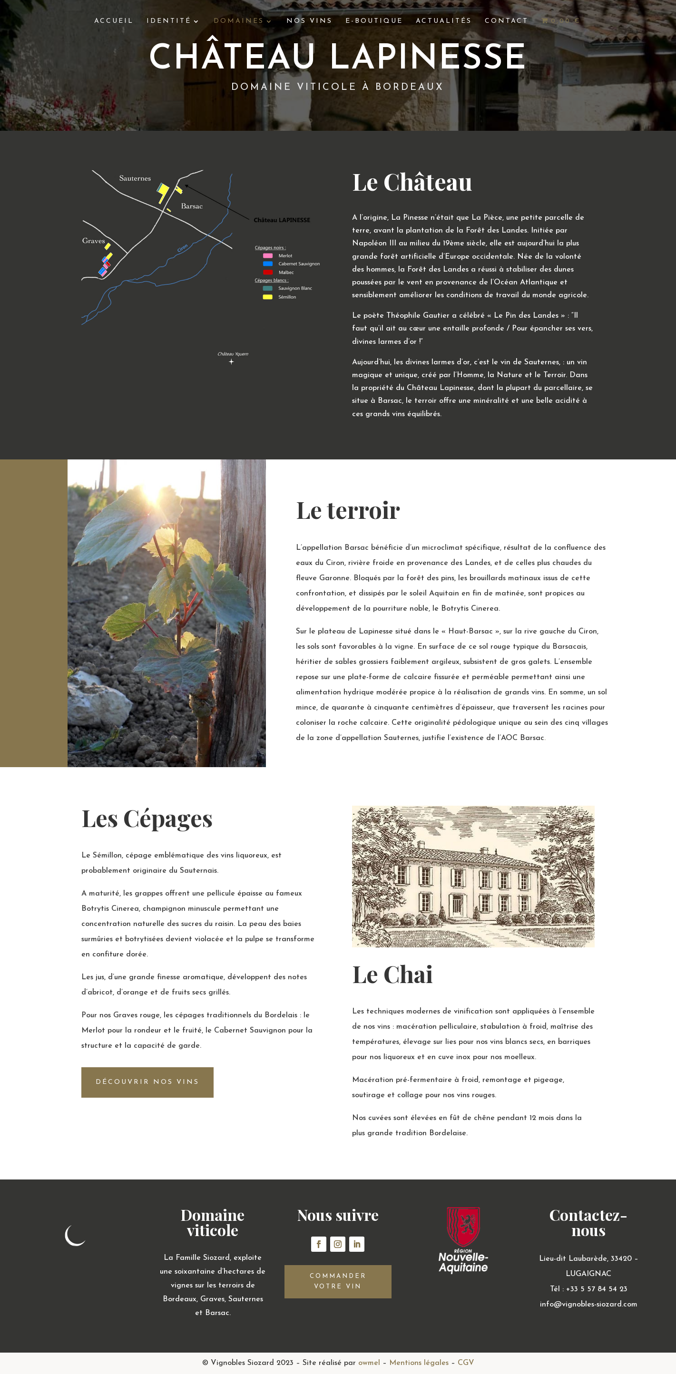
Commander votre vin (338, 1281)
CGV (466, 1363)
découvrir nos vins (147, 1082)
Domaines (239, 21)
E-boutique (374, 21)
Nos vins (309, 21)
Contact (507, 21)
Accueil (114, 21)
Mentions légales (419, 1363)
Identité (169, 21)
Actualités (444, 21)
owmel (369, 1363)
